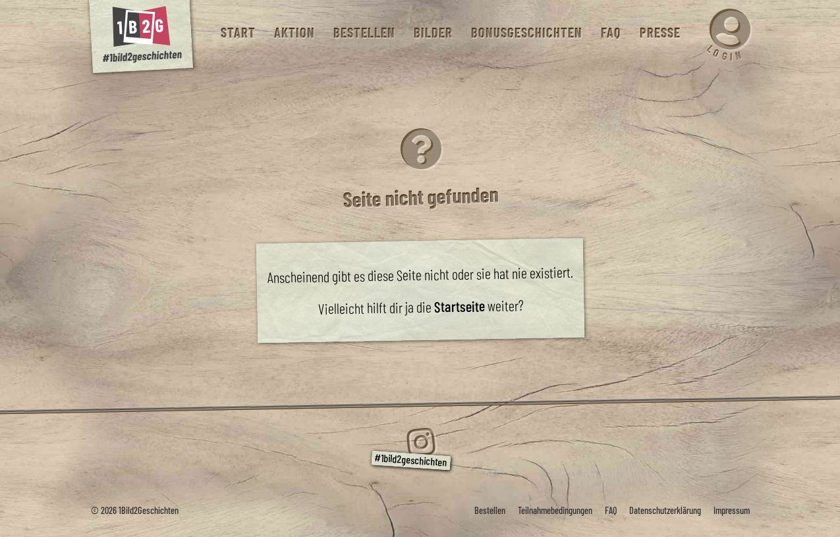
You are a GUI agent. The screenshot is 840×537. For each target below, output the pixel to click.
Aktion (293, 32)
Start (237, 32)
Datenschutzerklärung (665, 510)
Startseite (459, 306)
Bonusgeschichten (526, 32)
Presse (659, 32)
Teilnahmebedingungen (555, 510)
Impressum (732, 510)
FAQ (610, 32)
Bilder (432, 32)
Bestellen (364, 32)
